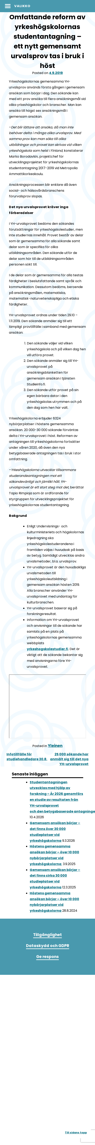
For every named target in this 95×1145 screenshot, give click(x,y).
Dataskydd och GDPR (47, 945)
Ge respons (47, 956)
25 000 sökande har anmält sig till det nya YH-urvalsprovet (69, 759)
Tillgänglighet (47, 935)
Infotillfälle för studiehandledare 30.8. (27, 756)
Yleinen (55, 745)
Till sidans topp (76, 1132)
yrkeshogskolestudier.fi (47, 649)
